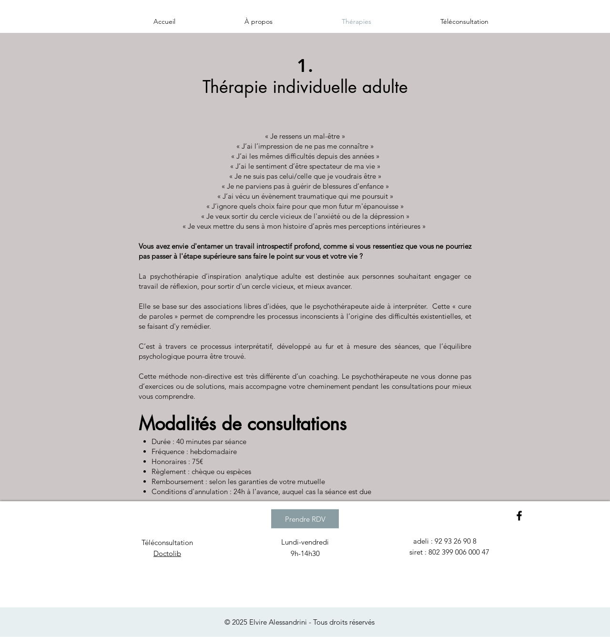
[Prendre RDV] (305, 518)
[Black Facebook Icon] (519, 515)
